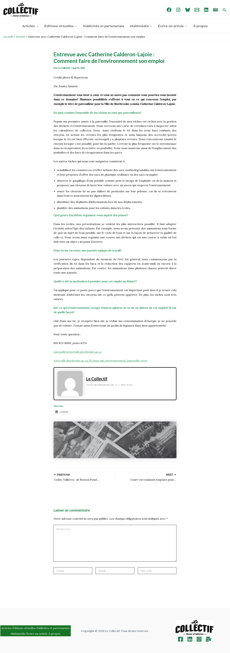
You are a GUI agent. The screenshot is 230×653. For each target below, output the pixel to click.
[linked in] (206, 9)
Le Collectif (96, 378)
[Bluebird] (187, 9)
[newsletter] (215, 9)
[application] (36, 26)
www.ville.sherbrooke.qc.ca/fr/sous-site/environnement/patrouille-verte (100, 360)
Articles (30, 26)
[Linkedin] (190, 639)
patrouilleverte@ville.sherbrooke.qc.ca (77, 351)
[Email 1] (197, 9)
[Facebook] (169, 9)
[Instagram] (178, 9)
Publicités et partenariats (103, 26)
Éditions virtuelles (60, 26)
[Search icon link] (225, 10)
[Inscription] (208, 639)
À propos (200, 26)
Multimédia (141, 26)
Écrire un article (172, 26)
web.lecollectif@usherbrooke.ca (101, 385)
